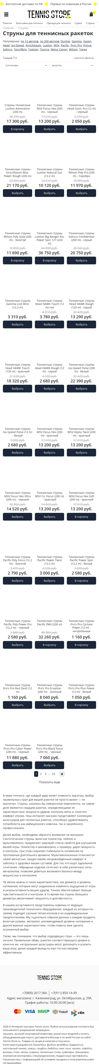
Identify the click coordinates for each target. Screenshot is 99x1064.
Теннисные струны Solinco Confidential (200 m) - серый (81, 236)
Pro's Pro (76, 45)
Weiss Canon (59, 49)
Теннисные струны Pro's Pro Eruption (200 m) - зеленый (49, 688)
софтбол (87, 1048)
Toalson (33, 49)
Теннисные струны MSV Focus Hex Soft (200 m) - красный (81, 496)
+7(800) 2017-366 (34, 993)
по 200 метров (49, 41)
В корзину (17, 129)
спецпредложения (44, 1055)
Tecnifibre (20, 49)
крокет (76, 1048)
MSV (56, 45)
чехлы (24, 1052)
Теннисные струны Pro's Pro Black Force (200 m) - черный (49, 748)
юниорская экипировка (17, 1055)
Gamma (77, 41)
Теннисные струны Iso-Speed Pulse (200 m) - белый (81, 368)
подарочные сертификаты (72, 1055)
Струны (90, 23)
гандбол (41, 1048)
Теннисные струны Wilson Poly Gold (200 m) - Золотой (17, 236)
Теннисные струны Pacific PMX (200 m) (49, 622)
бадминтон (76, 1044)
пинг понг (65, 1048)
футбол (51, 1044)
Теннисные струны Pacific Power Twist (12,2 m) (49, 560)
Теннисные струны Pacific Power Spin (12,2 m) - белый (81, 560)
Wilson (73, 49)
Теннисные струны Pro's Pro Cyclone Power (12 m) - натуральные (81, 626)
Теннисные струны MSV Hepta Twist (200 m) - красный (82, 432)
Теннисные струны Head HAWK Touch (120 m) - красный (17, 368)
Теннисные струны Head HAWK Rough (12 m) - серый (49, 368)
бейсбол (53, 1048)
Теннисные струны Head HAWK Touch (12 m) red (49, 304)
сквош (31, 1048)
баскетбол (39, 1044)
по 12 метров (29, 41)
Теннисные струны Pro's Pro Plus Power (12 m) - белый (81, 688)
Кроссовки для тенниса (29, 23)
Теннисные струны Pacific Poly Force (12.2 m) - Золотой (17, 560)
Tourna (44, 49)
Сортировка (27, 65)
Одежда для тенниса (59, 23)
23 (53, 774)
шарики (34, 1052)
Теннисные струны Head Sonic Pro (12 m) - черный (81, 108)
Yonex (83, 49)
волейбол (62, 1044)
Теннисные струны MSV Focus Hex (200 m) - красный (49, 432)
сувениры (68, 1052)
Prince (87, 45)
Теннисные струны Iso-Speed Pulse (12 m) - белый (17, 432)
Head (6, 45)
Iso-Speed (17, 45)
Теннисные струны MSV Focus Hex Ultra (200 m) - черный (17, 496)
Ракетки (7, 23)
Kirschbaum (33, 45)
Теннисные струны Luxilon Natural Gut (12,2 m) (49, 172)
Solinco (7, 49)
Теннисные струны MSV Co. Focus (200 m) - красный (49, 496)
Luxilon (47, 45)
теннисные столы (50, 1052)
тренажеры (82, 1052)
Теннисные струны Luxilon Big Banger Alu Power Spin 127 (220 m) (49, 238)
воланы (7, 1052)
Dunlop (65, 41)
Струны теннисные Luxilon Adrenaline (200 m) (17, 108)
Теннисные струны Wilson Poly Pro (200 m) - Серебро (82, 172)
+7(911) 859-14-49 (64, 993)
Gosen (87, 41)
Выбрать (49, 129)
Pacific (65, 45)
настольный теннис (15, 1048)
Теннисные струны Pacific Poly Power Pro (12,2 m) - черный (18, 624)
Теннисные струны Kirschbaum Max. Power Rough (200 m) (17, 172)
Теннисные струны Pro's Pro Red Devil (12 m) (17, 688)
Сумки (78, 23)
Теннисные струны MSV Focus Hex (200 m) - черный (49, 108)
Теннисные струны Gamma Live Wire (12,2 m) (17, 304)
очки (16, 1052)
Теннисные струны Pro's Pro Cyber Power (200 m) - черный (17, 748)
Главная (8, 28)
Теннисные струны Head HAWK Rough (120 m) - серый (81, 304)
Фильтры (74, 65)
